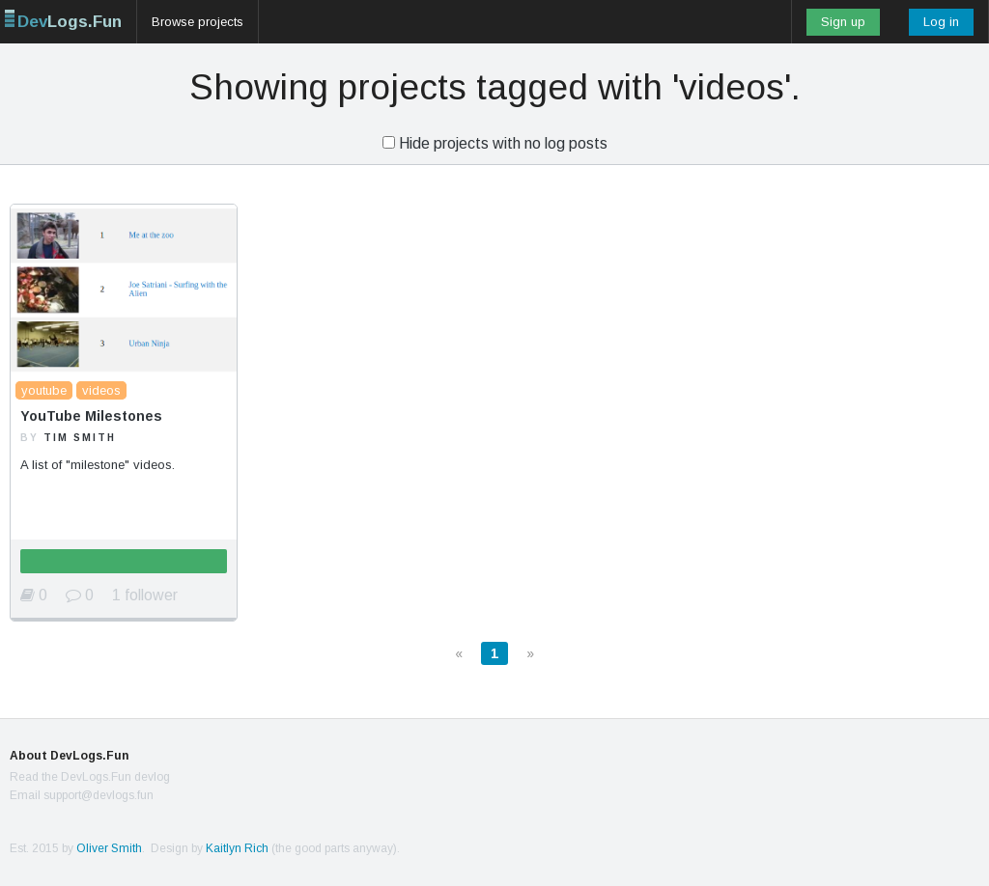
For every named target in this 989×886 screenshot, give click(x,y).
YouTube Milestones (91, 416)
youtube (44, 390)
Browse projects (197, 21)
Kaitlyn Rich (237, 848)
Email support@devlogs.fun (82, 795)
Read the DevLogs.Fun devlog (90, 777)
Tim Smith (79, 437)
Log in (941, 21)
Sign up (843, 21)
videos (101, 390)
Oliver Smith (109, 848)
